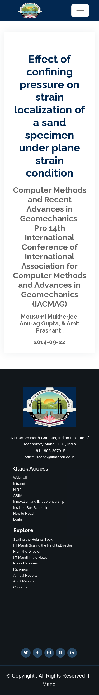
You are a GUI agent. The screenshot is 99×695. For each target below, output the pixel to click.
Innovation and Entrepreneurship (38, 502)
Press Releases (25, 563)
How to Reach (24, 513)
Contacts (20, 587)
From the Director (26, 551)
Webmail (20, 478)
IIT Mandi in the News (30, 557)
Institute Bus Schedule (30, 508)
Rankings (20, 569)
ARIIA (17, 495)
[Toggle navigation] (80, 10)
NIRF (17, 490)
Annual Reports (25, 575)
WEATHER (49, 615)
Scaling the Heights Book (33, 539)
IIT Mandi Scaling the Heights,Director (42, 545)
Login (17, 519)
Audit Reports (24, 581)
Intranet (19, 484)
